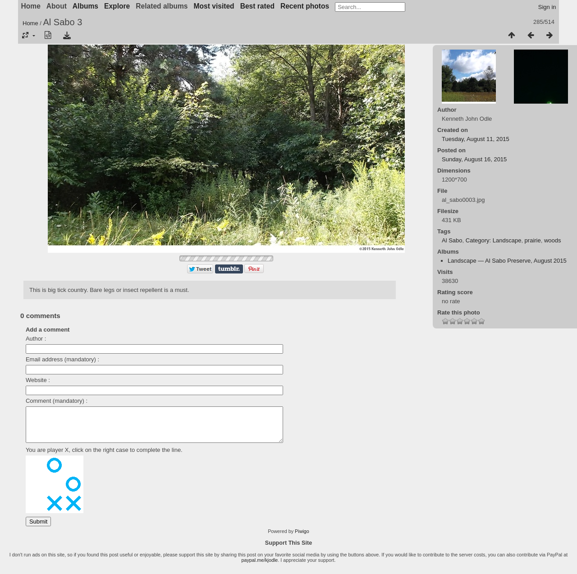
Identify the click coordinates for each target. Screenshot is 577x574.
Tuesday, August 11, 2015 (475, 139)
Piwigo (302, 538)
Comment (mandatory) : (56, 400)
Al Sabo (452, 240)
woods (552, 240)
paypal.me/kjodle (259, 566)
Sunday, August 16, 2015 (474, 159)
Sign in (547, 7)
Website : (38, 380)
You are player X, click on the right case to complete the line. (104, 456)
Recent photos (304, 6)
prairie (533, 240)
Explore (117, 6)
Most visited (214, 6)
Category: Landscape (494, 240)
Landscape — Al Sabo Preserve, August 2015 (507, 260)
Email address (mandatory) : (62, 359)
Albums (85, 6)
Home (30, 23)
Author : (36, 338)
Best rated (257, 6)
